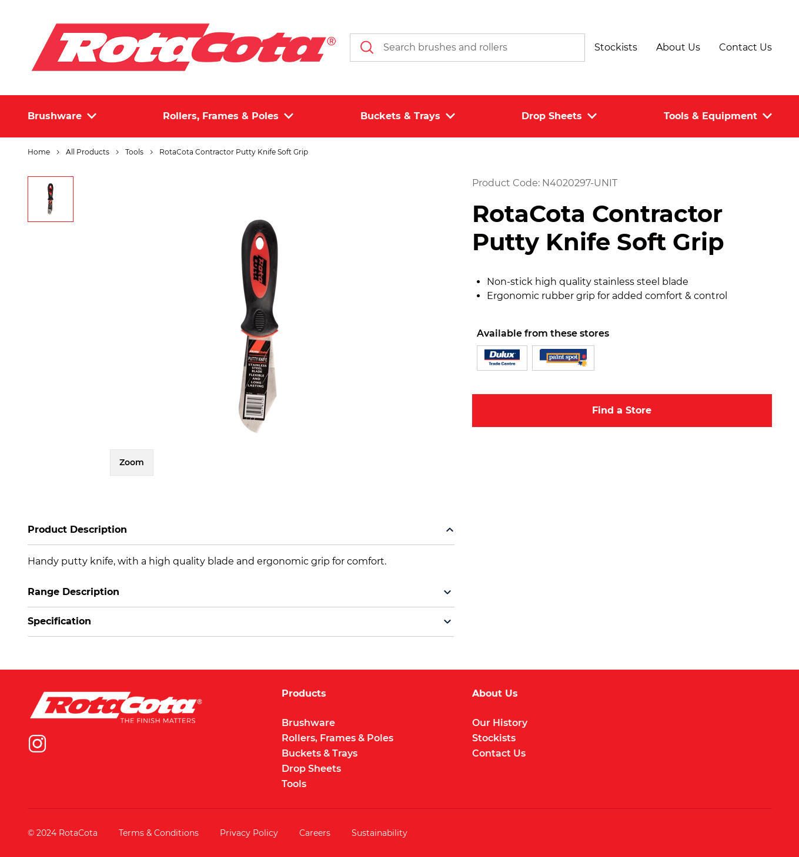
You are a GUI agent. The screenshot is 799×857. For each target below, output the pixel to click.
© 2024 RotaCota (63, 833)
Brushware (308, 722)
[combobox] (467, 47)
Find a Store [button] (621, 410)
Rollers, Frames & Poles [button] (228, 116)
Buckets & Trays (319, 753)
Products (304, 693)
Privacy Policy (249, 833)
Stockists (494, 738)
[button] (615, 48)
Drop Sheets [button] (559, 116)
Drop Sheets (311, 768)
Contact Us (499, 753)
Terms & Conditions (159, 833)
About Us (495, 693)
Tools (294, 783)
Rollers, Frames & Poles (337, 738)
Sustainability (379, 833)
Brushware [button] (62, 116)
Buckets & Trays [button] (407, 116)
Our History (499, 722)
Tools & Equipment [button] (718, 116)
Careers (314, 833)
